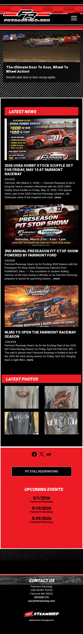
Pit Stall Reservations (41, 471)
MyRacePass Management (41, 620)
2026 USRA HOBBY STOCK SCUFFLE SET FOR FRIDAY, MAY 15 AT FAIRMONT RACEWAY (39, 169)
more (58, 197)
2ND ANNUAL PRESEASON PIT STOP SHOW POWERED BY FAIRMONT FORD (41, 253)
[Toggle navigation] (74, 18)
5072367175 (41, 597)
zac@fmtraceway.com (41, 600)
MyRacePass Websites (42, 614)
